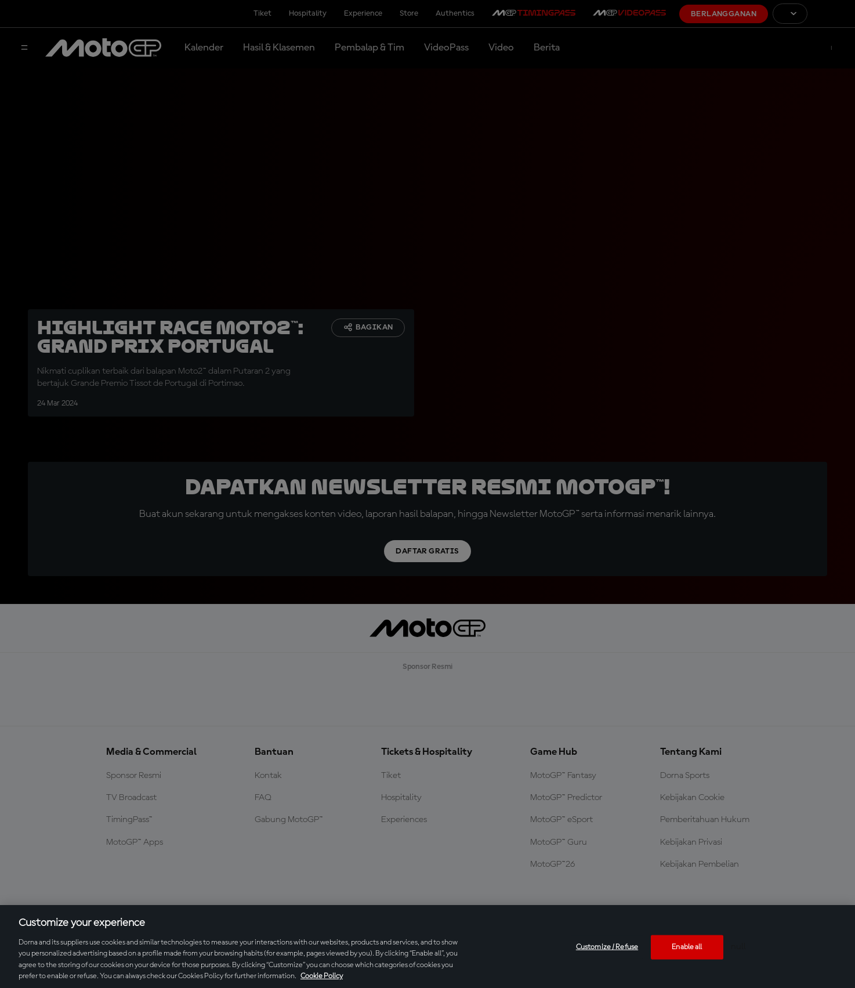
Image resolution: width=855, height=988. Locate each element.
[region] (427, 946)
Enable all (687, 947)
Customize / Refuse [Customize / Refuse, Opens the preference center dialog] (607, 947)
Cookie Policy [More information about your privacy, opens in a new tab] (321, 976)
